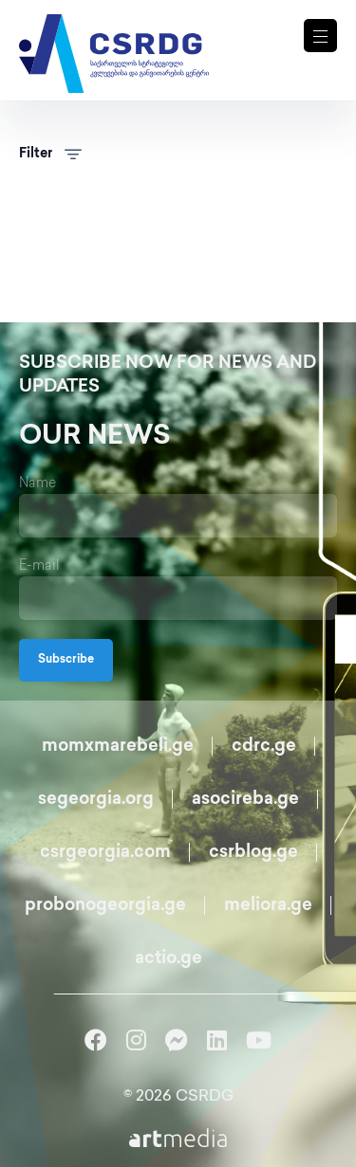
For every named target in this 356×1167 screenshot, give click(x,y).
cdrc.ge (264, 747)
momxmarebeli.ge (118, 747)
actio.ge (168, 959)
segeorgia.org (96, 800)
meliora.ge (268, 906)
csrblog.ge (253, 853)
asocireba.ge (245, 800)
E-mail (39, 566)
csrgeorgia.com (105, 853)
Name (37, 484)
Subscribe (66, 660)
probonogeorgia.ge (105, 906)
